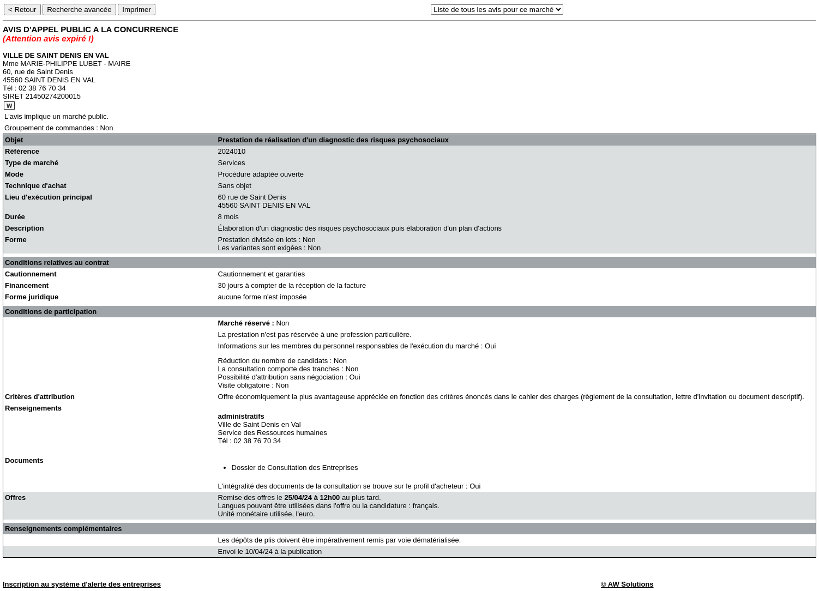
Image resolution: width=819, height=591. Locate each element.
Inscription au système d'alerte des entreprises (82, 584)
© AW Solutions (627, 584)
